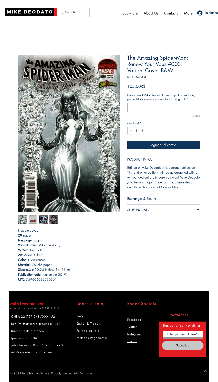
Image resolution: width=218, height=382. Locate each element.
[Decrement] (130, 130)
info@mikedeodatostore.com (32, 352)
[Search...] (73, 12)
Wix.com (86, 373)
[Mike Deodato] (30, 12)
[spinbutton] (136, 130)
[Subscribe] (182, 345)
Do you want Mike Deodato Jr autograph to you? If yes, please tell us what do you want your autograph (161, 97)
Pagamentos (99, 338)
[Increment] (142, 130)
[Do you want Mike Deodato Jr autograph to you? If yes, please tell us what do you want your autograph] (163, 108)
